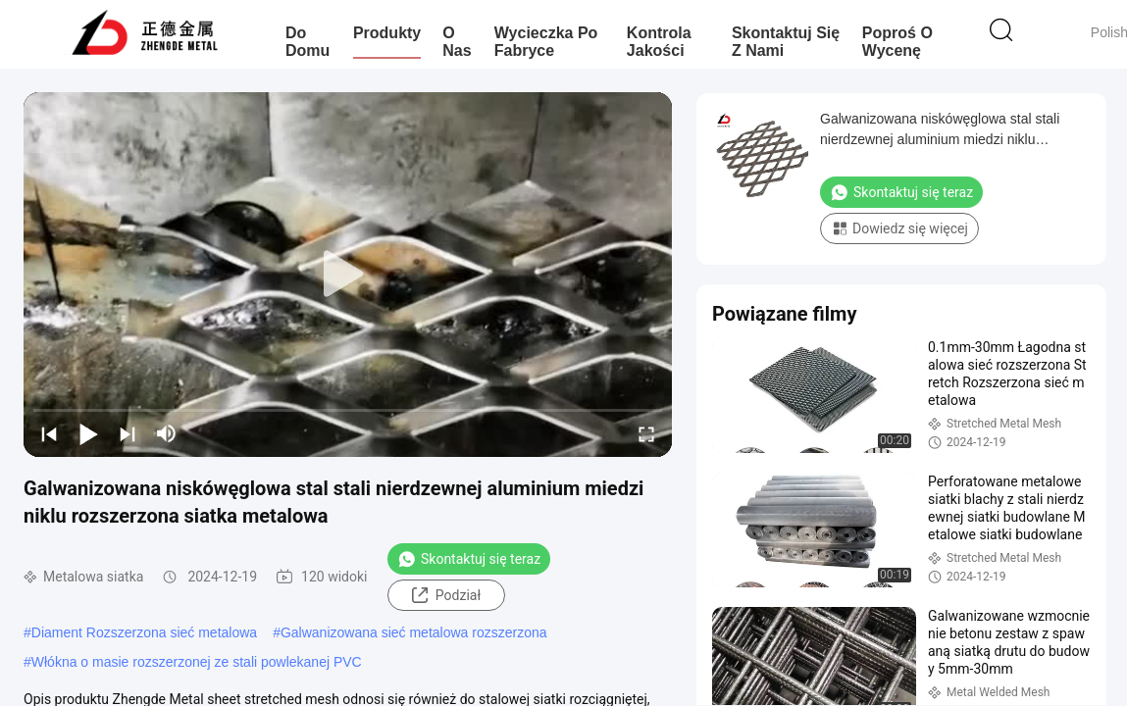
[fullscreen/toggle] (646, 433)
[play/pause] (88, 433)
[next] (127, 433)
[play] (348, 274)
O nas (456, 42)
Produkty (387, 33)
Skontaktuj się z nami (786, 42)
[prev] (49, 433)
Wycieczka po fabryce (546, 42)
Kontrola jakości (659, 42)
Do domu (307, 42)
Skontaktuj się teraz (468, 559)
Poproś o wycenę (897, 42)
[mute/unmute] (166, 433)
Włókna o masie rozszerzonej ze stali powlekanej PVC (196, 662)
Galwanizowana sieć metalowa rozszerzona (414, 632)
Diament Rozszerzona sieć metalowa (144, 632)
